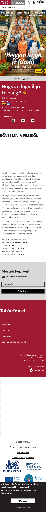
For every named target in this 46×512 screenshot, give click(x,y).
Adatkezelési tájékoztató (23, 457)
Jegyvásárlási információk (15, 342)
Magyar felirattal (18, 101)
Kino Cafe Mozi (23, 391)
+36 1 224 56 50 (37, 358)
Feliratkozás (23, 291)
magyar (19, 251)
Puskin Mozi (23, 407)
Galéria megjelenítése (23, 79)
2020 (13, 98)
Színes (11, 245)
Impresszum (8, 324)
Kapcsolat (7, 330)
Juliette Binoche (32, 110)
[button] (35, 2)
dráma (5, 98)
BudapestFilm (23, 452)
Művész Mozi (23, 399)
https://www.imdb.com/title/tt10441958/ (4, 104)
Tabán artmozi (23, 424)
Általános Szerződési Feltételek (23, 447)
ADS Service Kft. (20, 242)
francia (21, 248)
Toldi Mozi (23, 433)
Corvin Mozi (23, 382)
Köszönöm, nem (23, 508)
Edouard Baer (18, 110)
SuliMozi (23, 416)
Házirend (6, 336)
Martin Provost (17, 107)
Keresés (29, 2)
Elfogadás (23, 501)
